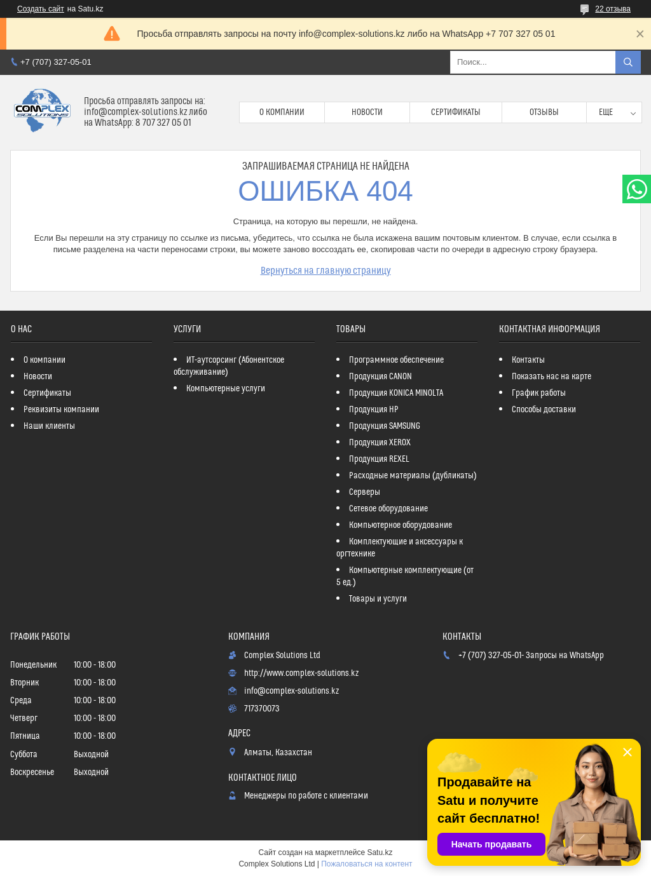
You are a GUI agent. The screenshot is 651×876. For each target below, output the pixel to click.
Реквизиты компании (61, 410)
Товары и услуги (378, 599)
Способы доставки (544, 410)
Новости (367, 112)
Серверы (364, 492)
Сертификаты (456, 112)
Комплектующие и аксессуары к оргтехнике (399, 548)
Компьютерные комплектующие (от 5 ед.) (405, 576)
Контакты (528, 360)
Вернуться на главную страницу (326, 270)
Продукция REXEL (379, 459)
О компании (282, 112)
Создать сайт (40, 8)
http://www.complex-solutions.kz (301, 673)
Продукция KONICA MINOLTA (396, 393)
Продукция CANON (380, 377)
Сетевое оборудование (388, 509)
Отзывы (544, 112)
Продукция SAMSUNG (384, 426)
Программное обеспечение (396, 360)
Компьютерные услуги (225, 389)
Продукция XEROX (380, 443)
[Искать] (628, 62)
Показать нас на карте (551, 377)
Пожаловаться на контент (366, 863)
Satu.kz (379, 852)
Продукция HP (374, 410)
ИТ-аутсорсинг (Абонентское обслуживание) (229, 366)
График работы (539, 393)
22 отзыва (613, 8)
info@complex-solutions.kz (291, 691)
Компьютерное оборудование (400, 525)
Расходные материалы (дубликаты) (413, 476)
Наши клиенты (49, 426)
